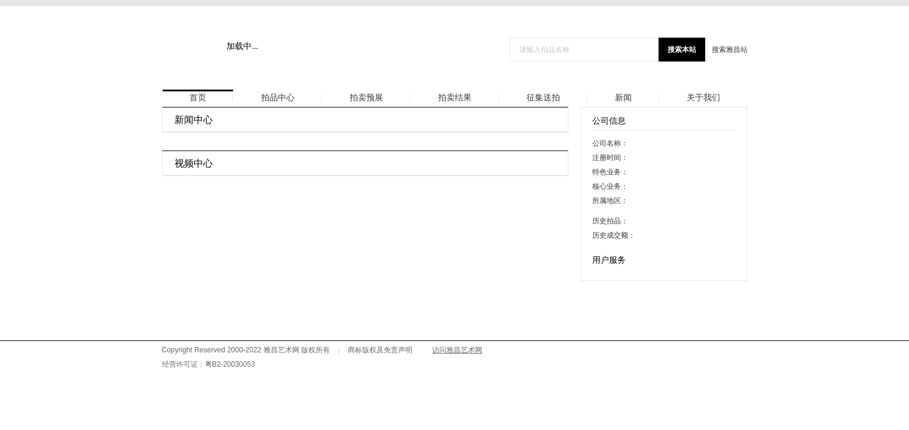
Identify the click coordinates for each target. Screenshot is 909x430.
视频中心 (194, 163)
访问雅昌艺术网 (457, 350)
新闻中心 (194, 120)
